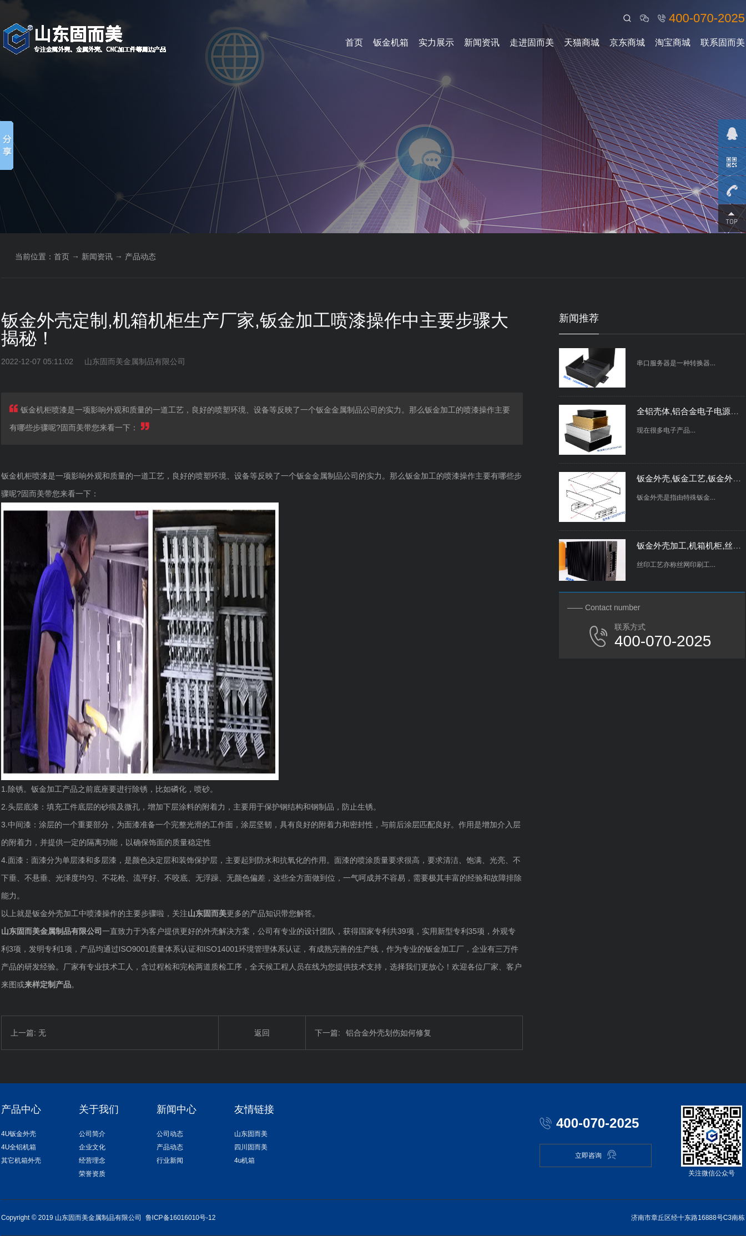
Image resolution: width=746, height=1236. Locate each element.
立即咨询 (596, 1154)
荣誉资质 (92, 1174)
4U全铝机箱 (18, 1147)
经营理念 (92, 1160)
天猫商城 (581, 42)
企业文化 (92, 1147)
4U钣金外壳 (18, 1134)
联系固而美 (722, 42)
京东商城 (627, 42)
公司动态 (170, 1134)
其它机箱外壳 (21, 1160)
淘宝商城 (672, 42)
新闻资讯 (482, 42)
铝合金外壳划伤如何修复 (373, 1032)
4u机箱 (244, 1160)
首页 (354, 42)
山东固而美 (251, 1134)
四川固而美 (251, 1147)
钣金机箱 (391, 42)
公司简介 (92, 1134)
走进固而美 (532, 42)
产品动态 (140, 256)
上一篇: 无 (28, 1032)
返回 (262, 1032)
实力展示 (436, 42)
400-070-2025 (707, 18)
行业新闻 (170, 1160)
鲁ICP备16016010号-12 (180, 1218)
